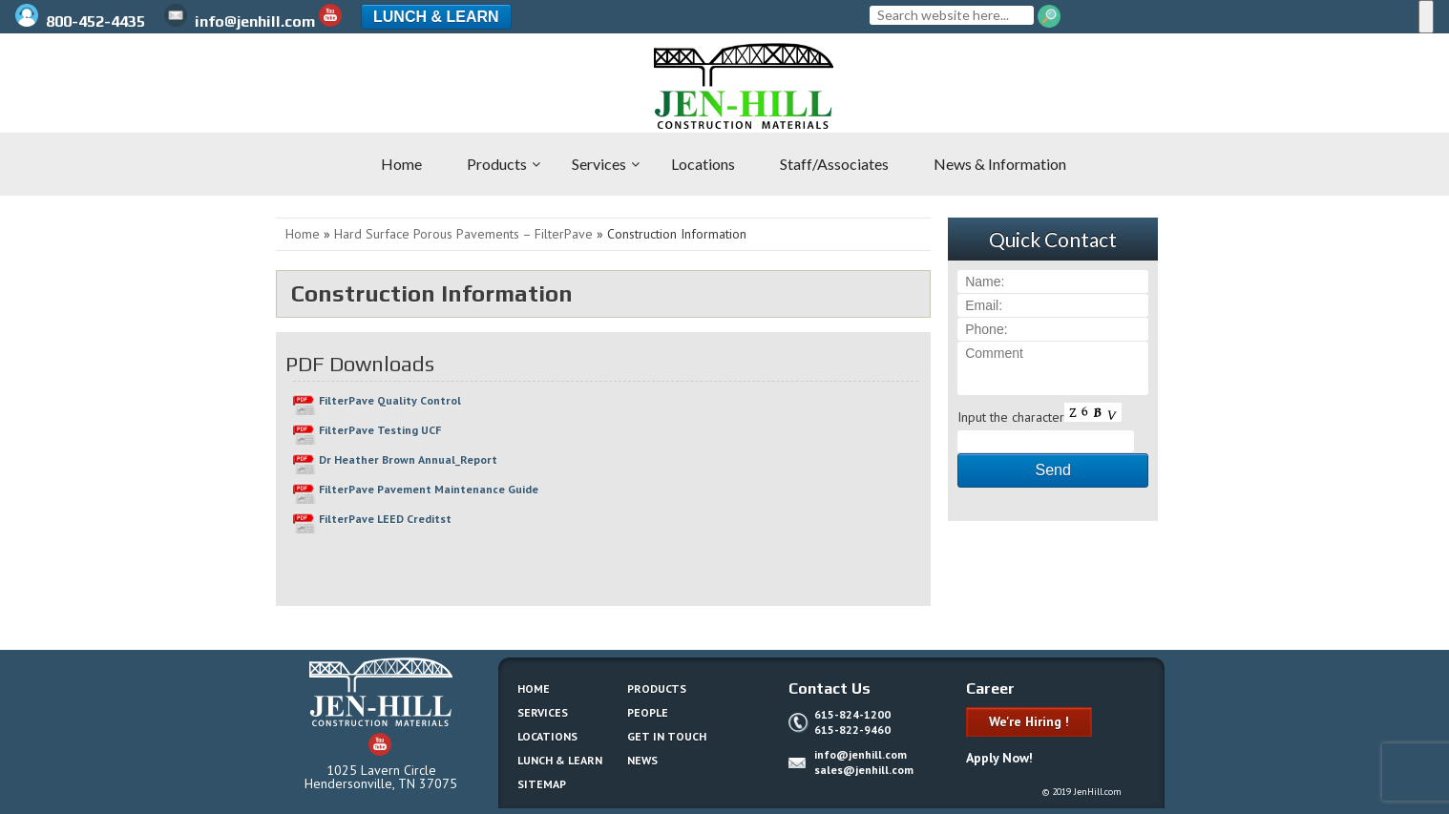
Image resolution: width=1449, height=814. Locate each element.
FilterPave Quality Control (390, 400)
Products (656, 688)
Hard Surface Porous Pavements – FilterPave (463, 233)
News (642, 760)
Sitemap (541, 784)
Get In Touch (666, 736)
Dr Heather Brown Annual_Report (408, 459)
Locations (547, 736)
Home (302, 233)
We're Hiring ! (1029, 721)
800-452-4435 (82, 21)
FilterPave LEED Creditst (385, 518)
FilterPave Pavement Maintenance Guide (428, 489)
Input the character (1010, 417)
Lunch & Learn (436, 17)
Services (542, 712)
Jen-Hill (114, 86)
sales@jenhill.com (864, 769)
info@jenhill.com (239, 21)
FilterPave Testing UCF (380, 430)
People (647, 712)
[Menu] (1426, 16)
